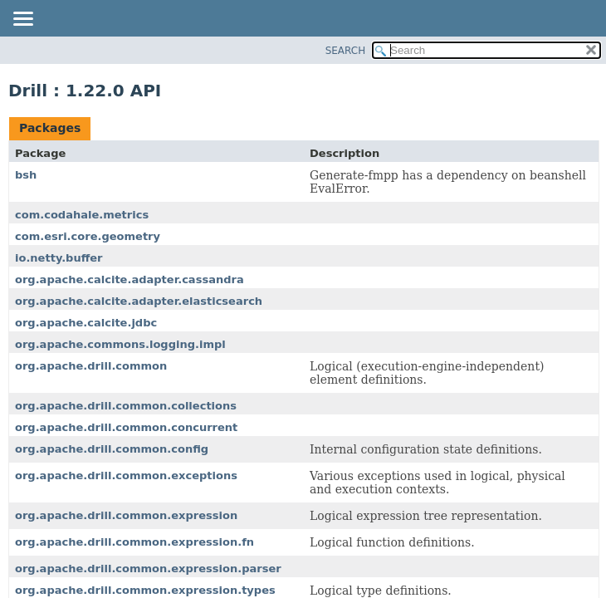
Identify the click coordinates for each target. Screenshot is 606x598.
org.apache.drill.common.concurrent (126, 427)
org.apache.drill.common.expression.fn (134, 542)
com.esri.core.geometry (87, 236)
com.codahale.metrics (82, 214)
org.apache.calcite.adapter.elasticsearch (138, 301)
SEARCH (345, 50)
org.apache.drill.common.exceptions (126, 475)
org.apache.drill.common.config (111, 449)
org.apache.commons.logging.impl (120, 344)
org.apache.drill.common (91, 366)
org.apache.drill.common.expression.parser (148, 568)
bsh (26, 175)
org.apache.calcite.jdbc (86, 322)
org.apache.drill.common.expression (126, 515)
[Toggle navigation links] (22, 20)
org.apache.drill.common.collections (126, 405)
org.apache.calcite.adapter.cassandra (129, 279)
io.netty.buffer (59, 258)
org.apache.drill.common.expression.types (145, 590)
